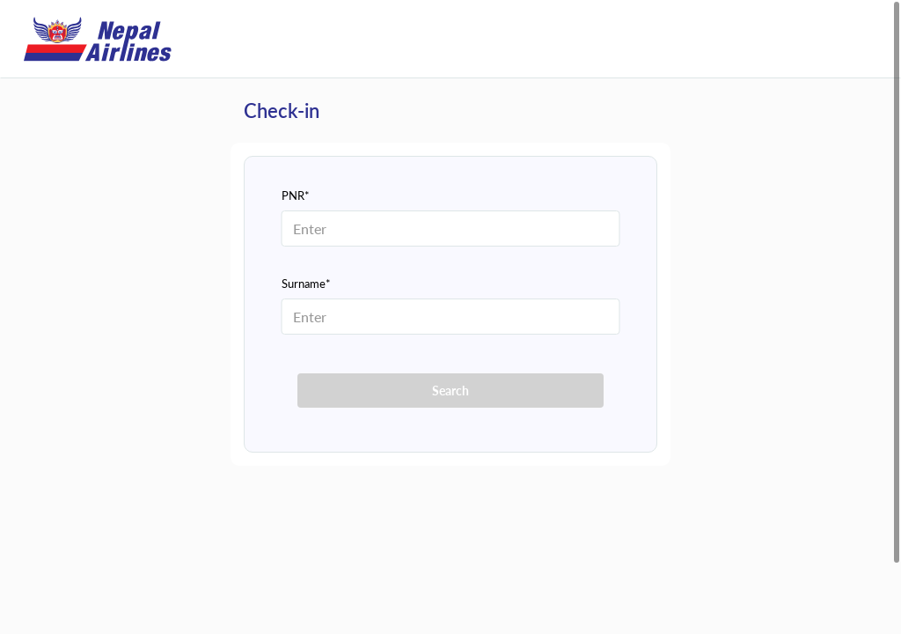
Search (450, 390)
